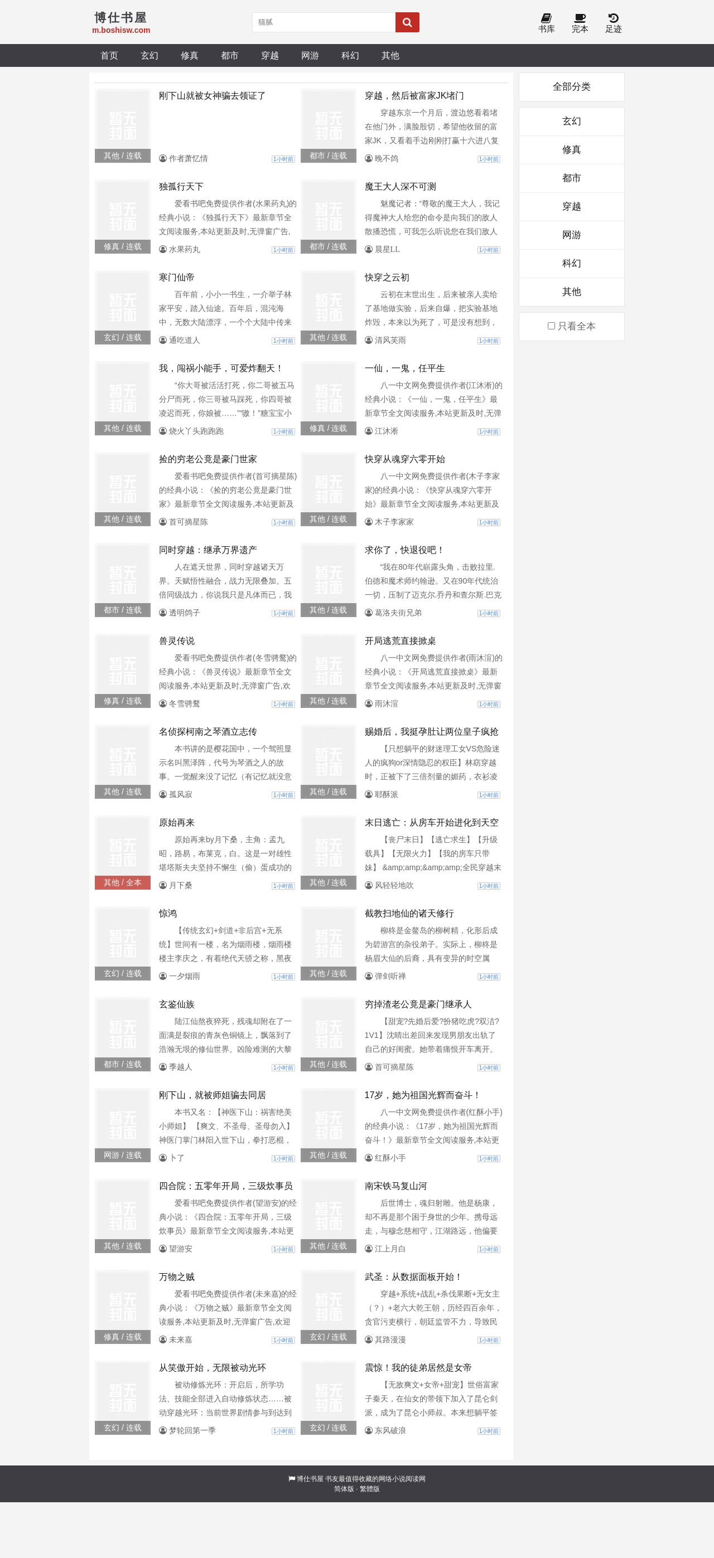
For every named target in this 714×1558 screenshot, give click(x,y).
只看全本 (572, 326)
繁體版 (370, 1489)
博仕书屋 (310, 1479)
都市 (230, 55)
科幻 (350, 55)
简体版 (344, 1489)
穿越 (270, 55)
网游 (310, 55)
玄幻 (149, 55)
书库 (546, 23)
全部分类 (572, 86)
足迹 (613, 23)
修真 (190, 55)
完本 (580, 23)
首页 (109, 55)
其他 (390, 55)
